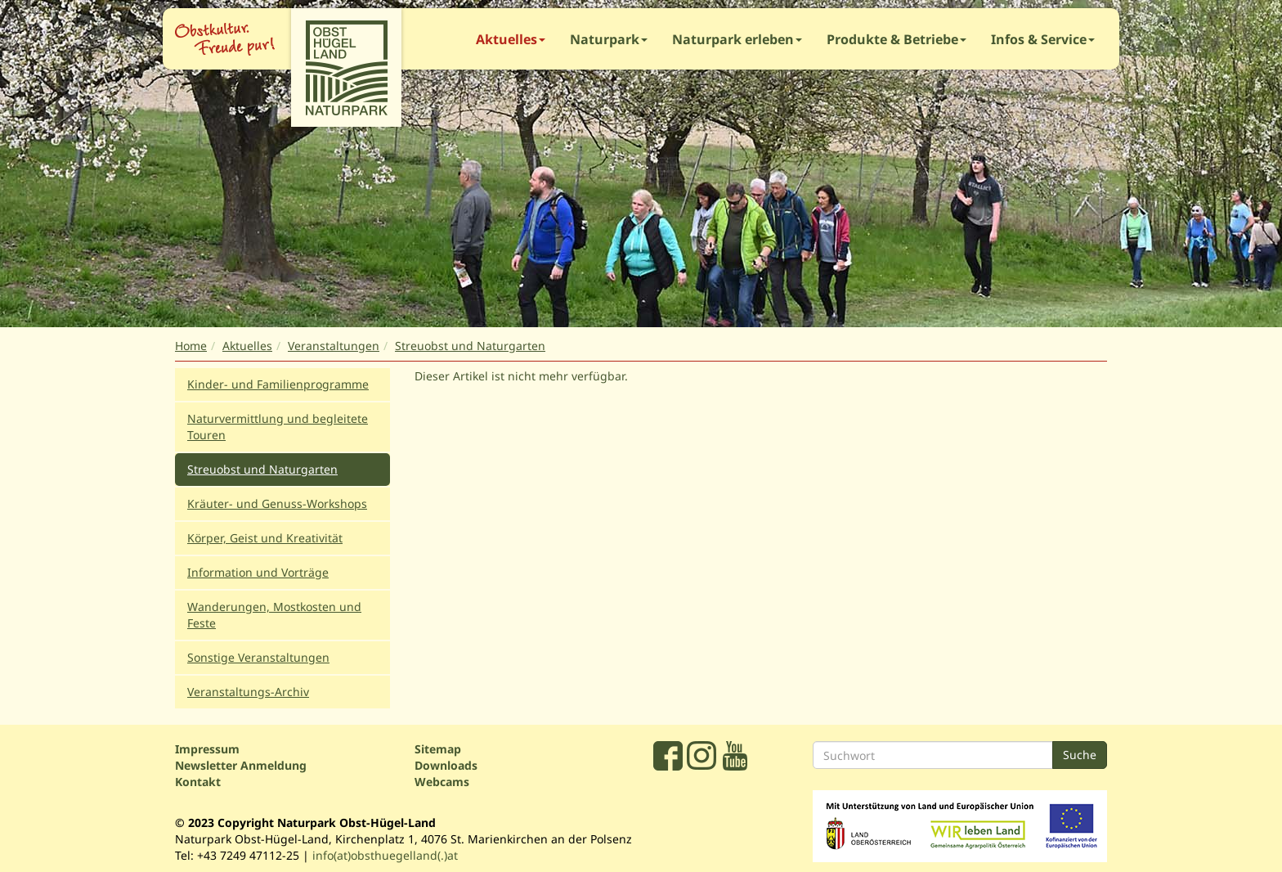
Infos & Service (1043, 39)
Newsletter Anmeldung (241, 765)
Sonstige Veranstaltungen (258, 657)
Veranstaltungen (333, 345)
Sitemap (438, 749)
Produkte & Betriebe (896, 39)
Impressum (207, 749)
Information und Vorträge (258, 572)
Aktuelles (510, 39)
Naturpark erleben (737, 39)
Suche (1079, 754)
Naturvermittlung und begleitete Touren (277, 427)
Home (191, 345)
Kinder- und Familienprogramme (278, 384)
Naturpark (609, 39)
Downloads (446, 765)
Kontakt (198, 781)
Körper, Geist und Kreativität (265, 538)
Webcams (442, 781)
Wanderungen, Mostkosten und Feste (274, 615)
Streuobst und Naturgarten (470, 345)
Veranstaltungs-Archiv (248, 691)
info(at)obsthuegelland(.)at (385, 855)
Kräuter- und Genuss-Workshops (277, 503)
